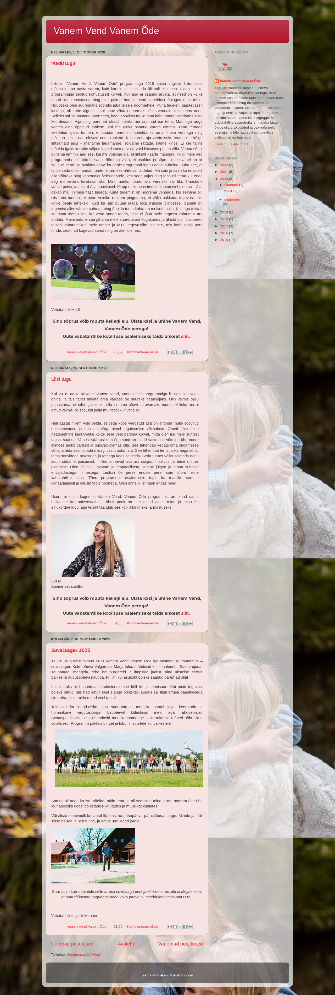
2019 (224, 212)
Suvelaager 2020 (70, 650)
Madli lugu (63, 63)
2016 (224, 233)
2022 (224, 165)
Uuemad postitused (72, 944)
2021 (224, 172)
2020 (224, 179)
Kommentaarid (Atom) (84, 954)
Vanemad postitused (180, 944)
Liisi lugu (61, 379)
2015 (224, 240)
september (232, 199)
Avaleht (126, 944)
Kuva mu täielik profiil (231, 144)
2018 (224, 219)
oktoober (231, 185)
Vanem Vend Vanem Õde (106, 30)
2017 (224, 226)
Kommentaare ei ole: (143, 352)
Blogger (187, 975)
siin (185, 336)
